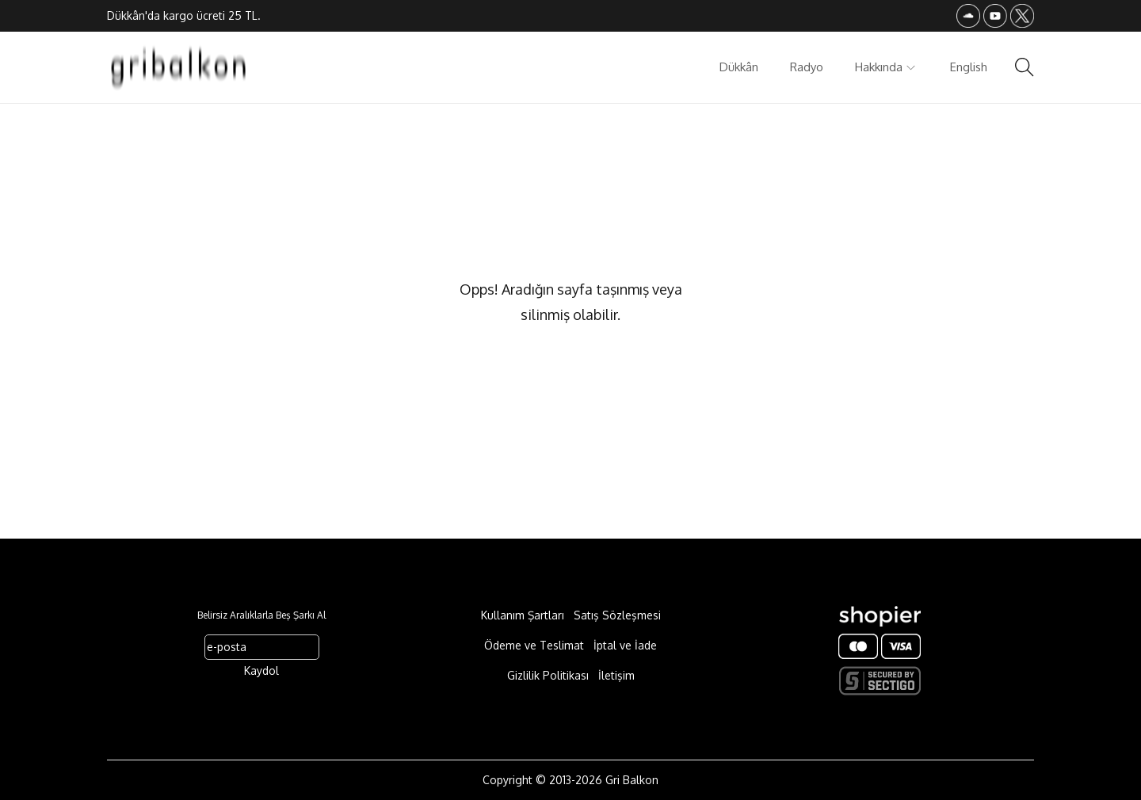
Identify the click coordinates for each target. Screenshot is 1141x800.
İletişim (616, 675)
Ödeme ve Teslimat (534, 645)
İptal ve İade (625, 645)
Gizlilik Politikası (548, 675)
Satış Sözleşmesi (617, 615)
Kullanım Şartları (522, 615)
